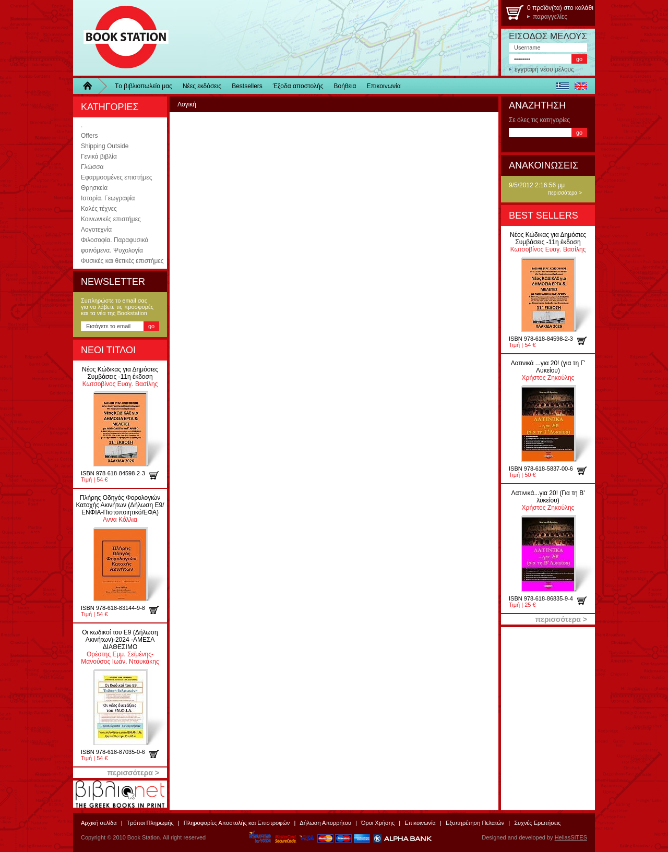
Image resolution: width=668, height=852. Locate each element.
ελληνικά (562, 86)
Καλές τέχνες (99, 208)
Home (91, 86)
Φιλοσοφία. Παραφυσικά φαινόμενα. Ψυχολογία (114, 245)
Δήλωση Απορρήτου (325, 823)
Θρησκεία (94, 187)
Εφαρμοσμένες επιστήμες (116, 177)
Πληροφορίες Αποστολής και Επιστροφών (237, 823)
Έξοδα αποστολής (298, 86)
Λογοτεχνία (96, 229)
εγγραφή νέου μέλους (544, 69)
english (580, 86)
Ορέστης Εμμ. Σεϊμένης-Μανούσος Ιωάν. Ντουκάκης (120, 647)
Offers (89, 135)
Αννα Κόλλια (120, 508)
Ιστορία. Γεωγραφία (108, 198)
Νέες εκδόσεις (202, 86)
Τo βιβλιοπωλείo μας (143, 86)
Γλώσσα (92, 167)
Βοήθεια (345, 86)
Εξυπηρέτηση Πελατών (475, 823)
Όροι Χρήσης (378, 823)
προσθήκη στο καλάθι (158, 475)
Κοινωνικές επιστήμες (111, 219)
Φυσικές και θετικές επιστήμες (122, 261)
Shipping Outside (104, 146)
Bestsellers (247, 86)
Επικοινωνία (384, 86)
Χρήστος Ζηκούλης (548, 370)
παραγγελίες (550, 16)
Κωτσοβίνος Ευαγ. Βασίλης (120, 377)
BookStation (121, 38)
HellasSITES (571, 837)
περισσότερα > (564, 193)
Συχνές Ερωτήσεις (537, 823)
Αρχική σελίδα (99, 823)
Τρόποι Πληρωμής (150, 823)
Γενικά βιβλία (99, 156)
